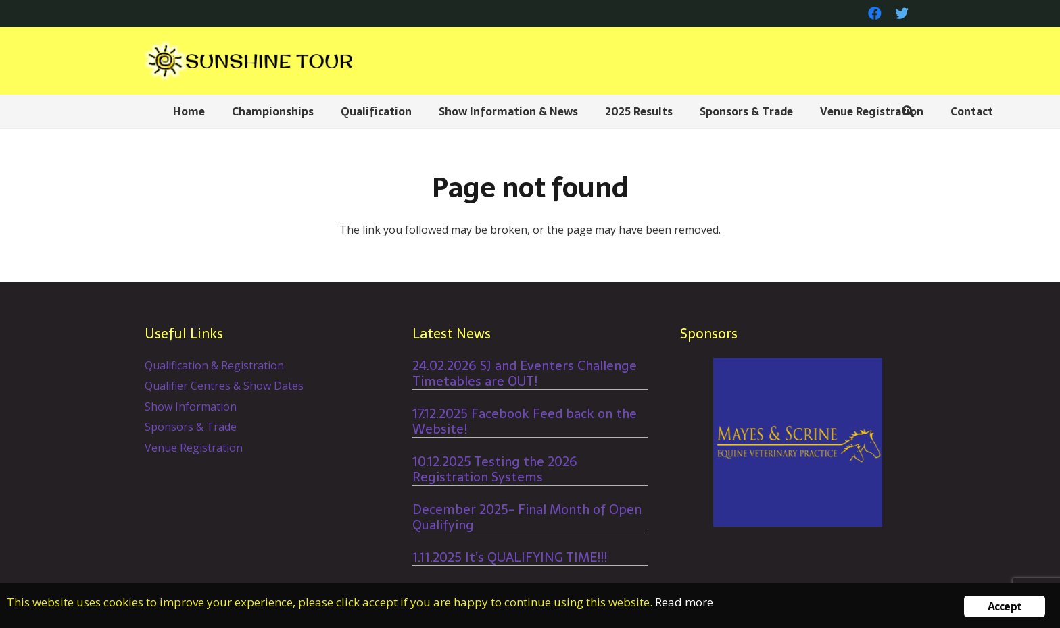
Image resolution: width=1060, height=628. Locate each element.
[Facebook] (874, 13)
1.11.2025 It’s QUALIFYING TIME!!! (509, 557)
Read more (684, 602)
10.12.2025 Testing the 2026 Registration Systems (494, 469)
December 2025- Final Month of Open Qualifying (527, 517)
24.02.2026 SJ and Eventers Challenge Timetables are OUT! (524, 373)
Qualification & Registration (214, 365)
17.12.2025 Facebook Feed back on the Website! (524, 421)
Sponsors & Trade (191, 426)
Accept (1004, 606)
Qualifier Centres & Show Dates (224, 385)
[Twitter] (901, 13)
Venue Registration (194, 447)
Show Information (191, 406)
